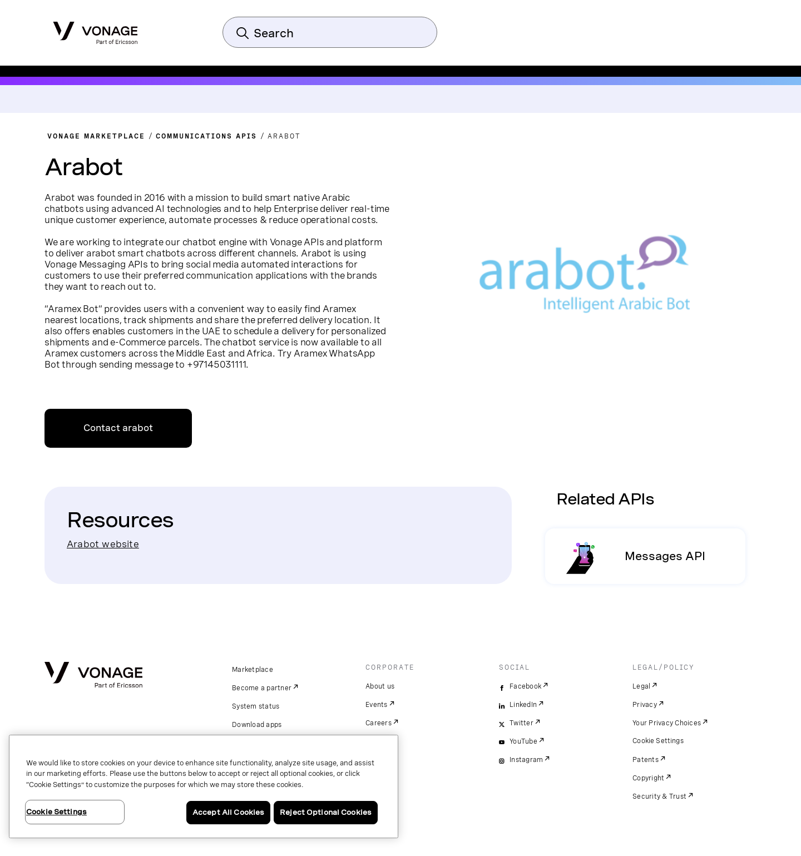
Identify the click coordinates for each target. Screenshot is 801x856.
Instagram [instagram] (526, 760)
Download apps (256, 725)
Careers (378, 723)
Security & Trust (659, 796)
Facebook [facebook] (525, 686)
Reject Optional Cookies (326, 812)
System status (255, 706)
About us (379, 686)
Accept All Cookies (228, 812)
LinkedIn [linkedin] (523, 705)
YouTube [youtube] (523, 741)
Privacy (644, 705)
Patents (645, 760)
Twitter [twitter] (521, 723)
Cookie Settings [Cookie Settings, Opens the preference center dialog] (56, 812)
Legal (641, 686)
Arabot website (103, 544)
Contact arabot (118, 428)
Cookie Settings (658, 741)
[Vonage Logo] (95, 29)
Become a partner (261, 688)
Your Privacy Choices (666, 723)
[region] (203, 786)
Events (376, 705)
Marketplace (252, 670)
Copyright (648, 778)
